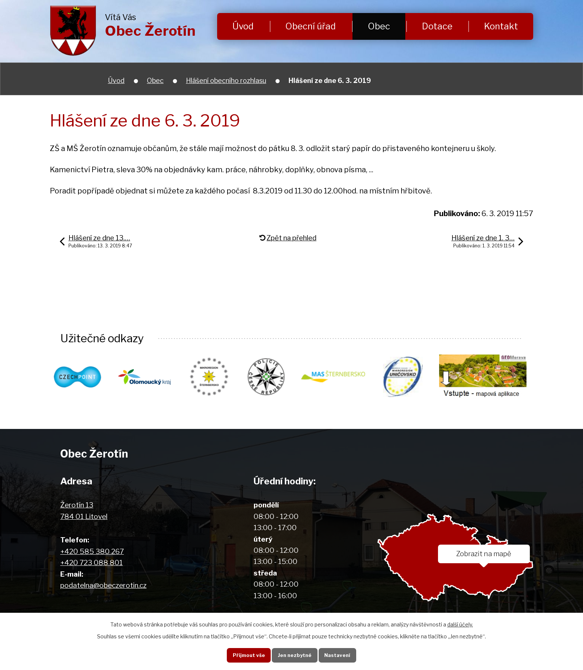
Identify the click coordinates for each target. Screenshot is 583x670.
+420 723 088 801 (91, 563)
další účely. (460, 624)
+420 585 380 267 (92, 552)
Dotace (437, 26)
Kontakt (501, 26)
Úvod (243, 26)
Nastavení (338, 655)
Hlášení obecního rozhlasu (226, 80)
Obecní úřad (310, 26)
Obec (379, 26)
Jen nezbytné (294, 655)
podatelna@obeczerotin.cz (103, 585)
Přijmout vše (247, 655)
